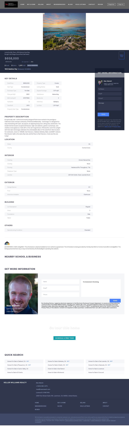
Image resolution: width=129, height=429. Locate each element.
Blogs (70, 4)
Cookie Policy (86, 420)
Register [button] (112, 4)
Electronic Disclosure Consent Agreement (89, 303)
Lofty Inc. (43, 420)
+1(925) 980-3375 (108, 84)
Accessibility (38, 422)
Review (100, 4)
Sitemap (113, 420)
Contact (92, 4)
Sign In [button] (120, 4)
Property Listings (106, 420)
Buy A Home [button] (31, 4)
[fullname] (110, 89)
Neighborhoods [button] (59, 4)
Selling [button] (41, 4)
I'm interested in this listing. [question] (101, 288)
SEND (115, 301)
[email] (110, 94)
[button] (37, 403)
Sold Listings (80, 4)
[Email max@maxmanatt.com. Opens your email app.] (47, 389)
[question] (110, 105)
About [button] (48, 4)
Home (22, 4)
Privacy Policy (117, 126)
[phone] (110, 98)
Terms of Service (111, 306)
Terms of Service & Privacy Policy (73, 420)
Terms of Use (107, 126)
